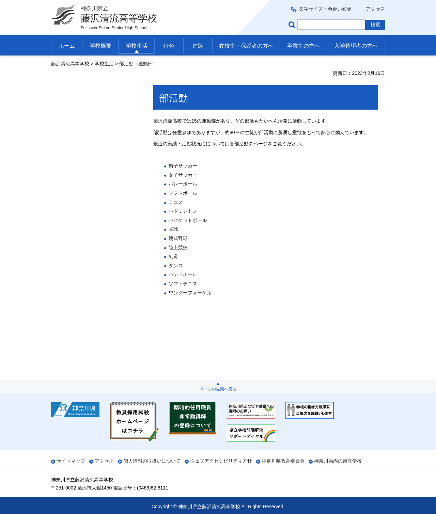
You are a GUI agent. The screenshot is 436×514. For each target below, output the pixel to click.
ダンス (176, 265)
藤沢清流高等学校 (70, 63)
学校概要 (100, 46)
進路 (197, 46)
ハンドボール (183, 274)
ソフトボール (183, 193)
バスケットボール (188, 220)
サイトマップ (71, 461)
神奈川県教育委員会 (283, 461)
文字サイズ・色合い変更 (325, 9)
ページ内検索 (293, 24)
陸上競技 (178, 247)
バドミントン (183, 211)
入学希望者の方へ (356, 46)
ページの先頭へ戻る (218, 389)
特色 (169, 46)
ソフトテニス (183, 283)
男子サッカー (183, 165)
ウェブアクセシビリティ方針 (221, 461)
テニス (176, 202)
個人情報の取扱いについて (152, 461)
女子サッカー (183, 175)
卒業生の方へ (303, 46)
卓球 (173, 229)
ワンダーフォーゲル (190, 292)
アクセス (375, 9)
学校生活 (136, 46)
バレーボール (183, 184)
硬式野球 (178, 238)
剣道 (173, 256)
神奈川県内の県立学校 (338, 461)
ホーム (67, 46)
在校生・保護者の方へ (246, 46)
